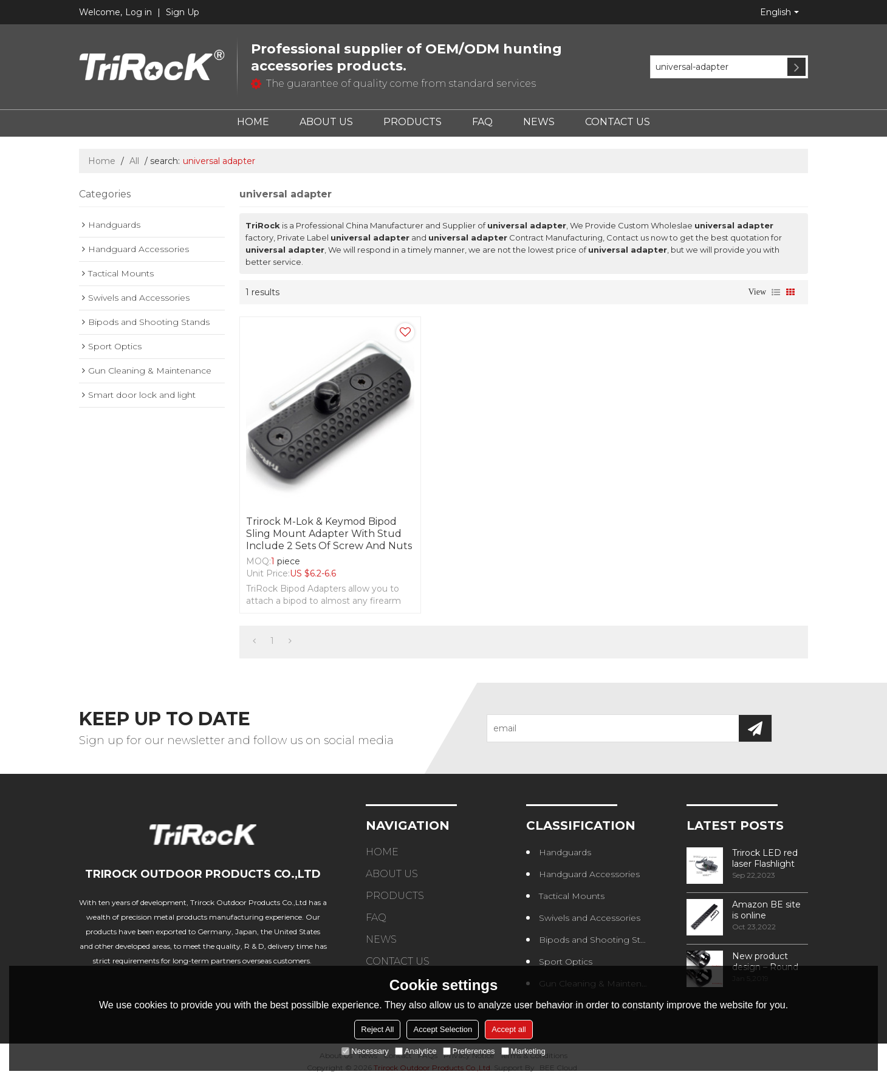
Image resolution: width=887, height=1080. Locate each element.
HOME (253, 122)
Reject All (377, 1029)
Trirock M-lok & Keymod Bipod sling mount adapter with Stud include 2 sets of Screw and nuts (329, 534)
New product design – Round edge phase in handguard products (765, 961)
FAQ (482, 122)
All (134, 161)
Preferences (469, 1051)
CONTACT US (617, 122)
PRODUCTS (412, 122)
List (776, 292)
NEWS (539, 122)
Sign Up (182, 12)
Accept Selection (442, 1029)
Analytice (416, 1051)
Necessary (364, 1051)
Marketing (523, 1051)
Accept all (508, 1029)
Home (101, 161)
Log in (138, 12)
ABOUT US (326, 122)
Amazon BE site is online (766, 910)
